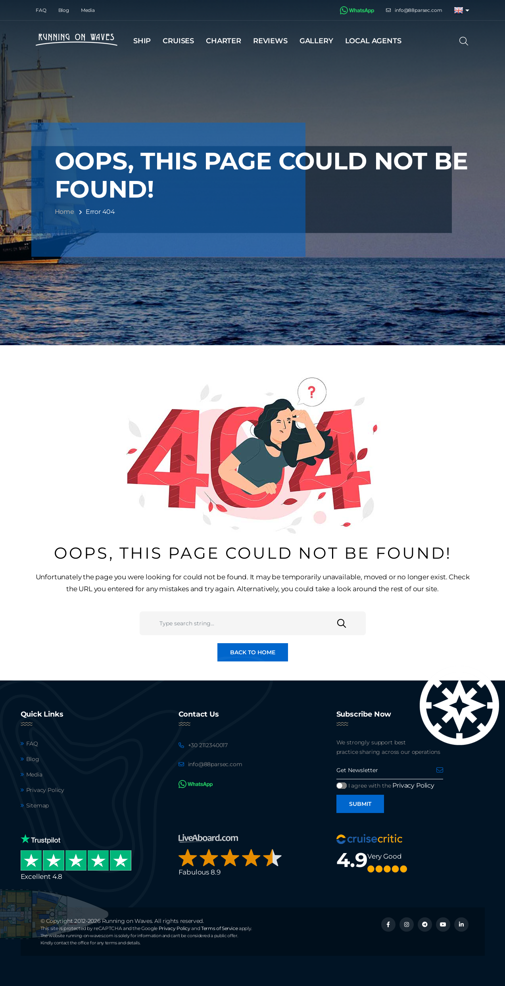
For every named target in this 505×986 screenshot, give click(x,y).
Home (64, 211)
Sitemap (37, 805)
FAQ (41, 10)
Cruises (178, 41)
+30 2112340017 (208, 745)
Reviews (270, 41)
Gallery (316, 41)
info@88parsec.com (418, 10)
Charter (223, 41)
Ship (142, 41)
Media (88, 10)
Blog (63, 10)
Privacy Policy (45, 790)
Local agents (373, 41)
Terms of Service (219, 928)
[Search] (466, 41)
